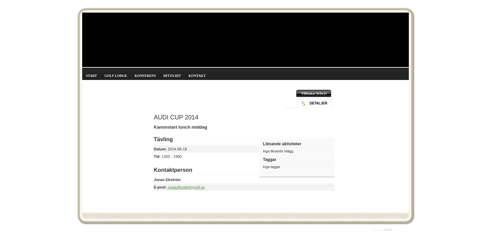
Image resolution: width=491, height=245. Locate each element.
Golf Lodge (115, 76)
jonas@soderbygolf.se (186, 187)
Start (91, 76)
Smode (377, 230)
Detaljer (318, 103)
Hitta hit (172, 76)
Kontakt (197, 76)
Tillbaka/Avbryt (314, 93)
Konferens (145, 76)
